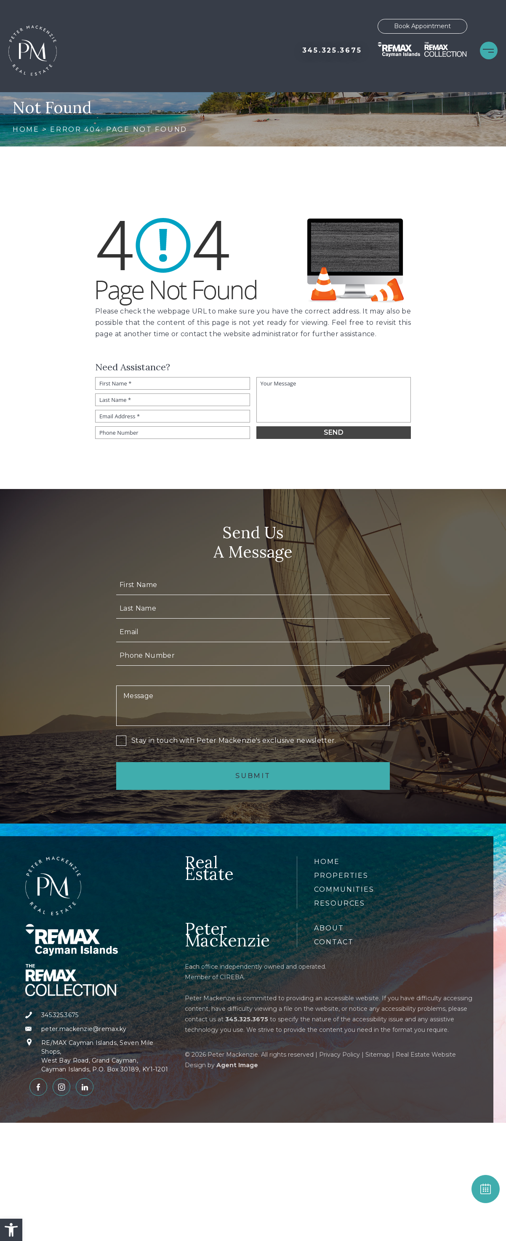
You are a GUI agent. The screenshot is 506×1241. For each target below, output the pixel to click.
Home (327, 862)
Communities (344, 889)
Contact (333, 942)
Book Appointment (422, 26)
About (329, 928)
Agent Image (237, 1065)
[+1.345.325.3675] (332, 50)
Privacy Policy (339, 1054)
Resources (339, 903)
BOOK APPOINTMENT (485, 1189)
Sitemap (377, 1054)
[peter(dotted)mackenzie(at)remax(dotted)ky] (100, 1029)
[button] (11, 1230)
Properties (341, 876)
